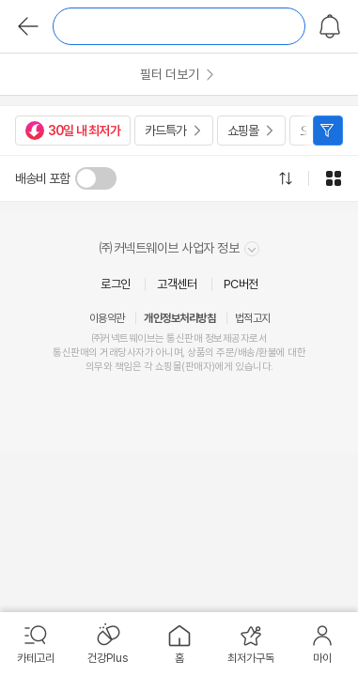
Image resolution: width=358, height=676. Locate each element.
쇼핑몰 (242, 130)
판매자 (198, 367)
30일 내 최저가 (72, 130)
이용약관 (107, 318)
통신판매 (70, 352)
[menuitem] (35, 644)
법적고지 (253, 318)
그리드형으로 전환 (333, 178)
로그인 (116, 284)
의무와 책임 (109, 367)
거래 (108, 352)
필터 (328, 130)
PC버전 (241, 284)
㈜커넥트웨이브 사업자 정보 (179, 248)
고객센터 (176, 284)
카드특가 (165, 130)
